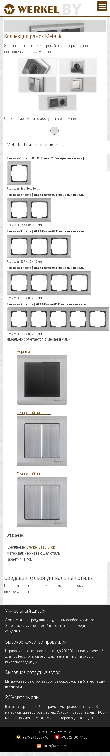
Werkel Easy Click (41, 547)
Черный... (25, 351)
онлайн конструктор (50, 585)
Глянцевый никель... (34, 412)
